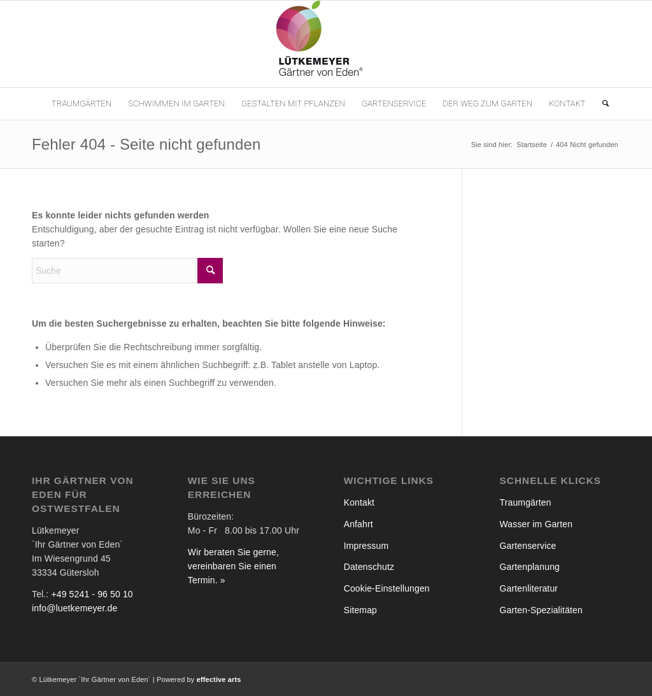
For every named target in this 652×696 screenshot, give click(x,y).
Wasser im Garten (536, 524)
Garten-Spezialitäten (541, 610)
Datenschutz (369, 567)
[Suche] (601, 104)
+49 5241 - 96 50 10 (91, 594)
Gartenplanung (530, 567)
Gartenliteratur (529, 588)
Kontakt (359, 502)
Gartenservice (528, 546)
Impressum (366, 546)
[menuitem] (81, 104)
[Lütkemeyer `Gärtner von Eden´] (326, 44)
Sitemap (360, 610)
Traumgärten (525, 502)
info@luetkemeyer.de (74, 608)
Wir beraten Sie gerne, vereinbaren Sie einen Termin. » (233, 566)
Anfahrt (358, 524)
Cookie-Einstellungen (387, 588)
